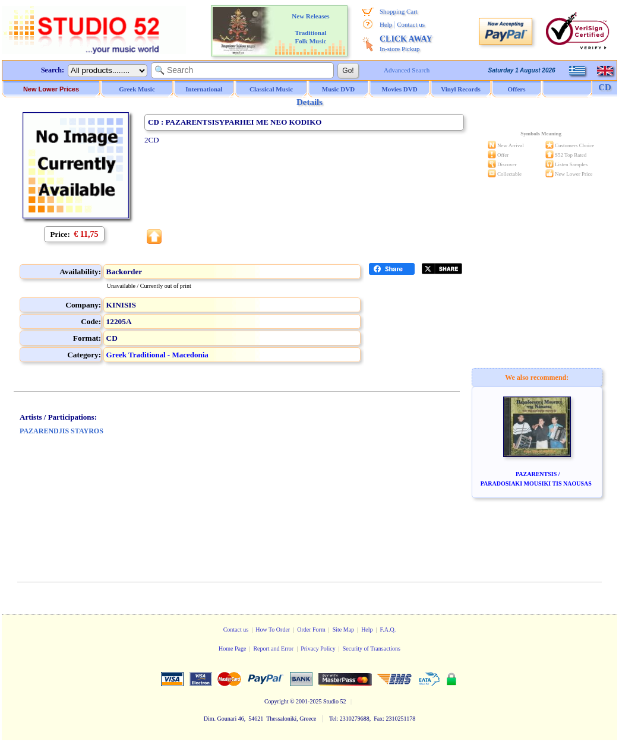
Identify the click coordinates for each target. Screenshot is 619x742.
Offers (517, 89)
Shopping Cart (399, 11)
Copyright (276, 701)
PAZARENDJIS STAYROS (61, 431)
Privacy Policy (318, 648)
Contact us (411, 24)
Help (386, 24)
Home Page (232, 648)
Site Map (343, 629)
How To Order (272, 629)
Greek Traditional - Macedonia (157, 354)
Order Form (311, 629)
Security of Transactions (371, 648)
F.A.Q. (388, 629)
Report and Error (273, 648)
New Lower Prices (51, 89)
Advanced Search (406, 70)
